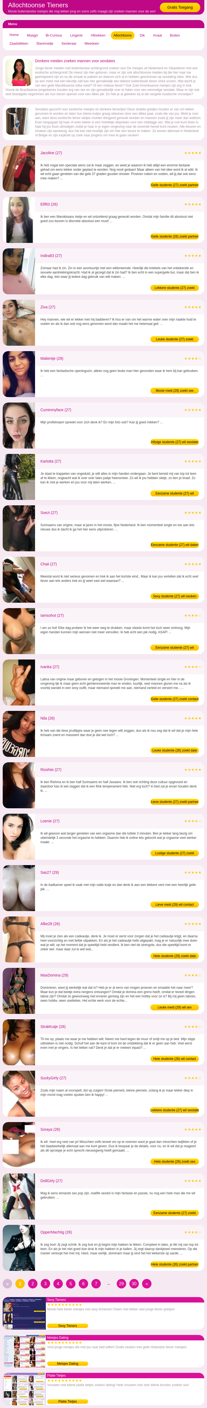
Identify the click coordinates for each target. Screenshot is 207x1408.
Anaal (157, 35)
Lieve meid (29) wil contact (175, 904)
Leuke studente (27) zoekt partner (175, 339)
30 (134, 1283)
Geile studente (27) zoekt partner (174, 185)
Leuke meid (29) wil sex (175, 1007)
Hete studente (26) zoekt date (174, 956)
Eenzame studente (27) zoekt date (175, 1213)
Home (14, 35)
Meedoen (92, 43)
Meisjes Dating (67, 1364)
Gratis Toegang (180, 7)
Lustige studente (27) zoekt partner (174, 853)
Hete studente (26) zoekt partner (174, 1264)
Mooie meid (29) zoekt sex (175, 391)
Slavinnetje (44, 43)
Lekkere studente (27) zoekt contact (175, 288)
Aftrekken (98, 35)
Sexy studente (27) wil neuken (174, 596)
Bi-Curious (54, 35)
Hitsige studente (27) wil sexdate (174, 442)
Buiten (175, 35)
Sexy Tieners (67, 1326)
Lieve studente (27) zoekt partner (174, 802)
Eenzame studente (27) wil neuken (175, 494)
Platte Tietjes (67, 1401)
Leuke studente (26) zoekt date (174, 750)
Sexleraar (69, 43)
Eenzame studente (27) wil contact (175, 648)
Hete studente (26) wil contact (174, 1059)
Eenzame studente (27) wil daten (174, 545)
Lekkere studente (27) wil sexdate (174, 1110)
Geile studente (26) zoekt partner (174, 236)
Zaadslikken (18, 43)
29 (121, 1283)
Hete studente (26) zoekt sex (174, 1161)
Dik (142, 35)
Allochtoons (122, 35)
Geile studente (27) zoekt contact (174, 699)
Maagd (32, 35)
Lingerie (76, 35)
